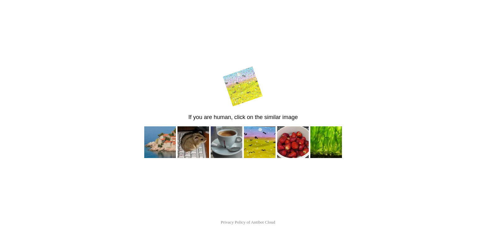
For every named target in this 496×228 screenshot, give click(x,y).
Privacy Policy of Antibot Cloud (248, 222)
